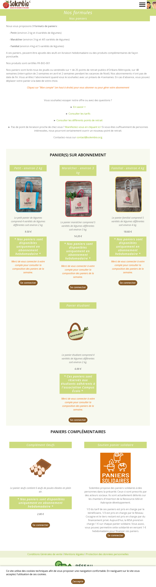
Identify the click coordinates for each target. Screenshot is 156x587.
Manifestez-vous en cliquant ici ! (83, 127)
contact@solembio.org (89, 137)
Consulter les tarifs (79, 113)
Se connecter (28, 282)
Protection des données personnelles (107, 554)
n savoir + (80, 107)
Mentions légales (74, 554)
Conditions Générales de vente (44, 554)
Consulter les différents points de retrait (80, 120)
